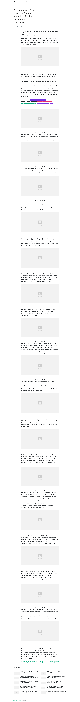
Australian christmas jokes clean (29, 103)
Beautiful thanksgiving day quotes (29, 101)
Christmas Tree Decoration (17, 700)
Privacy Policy (40, 1)
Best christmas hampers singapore (38, 99)
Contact (31, 1)
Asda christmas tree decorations (45, 101)
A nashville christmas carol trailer (44, 103)
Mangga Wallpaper (58, 1)
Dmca (36, 1)
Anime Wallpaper (50, 1)
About (45, 1)
